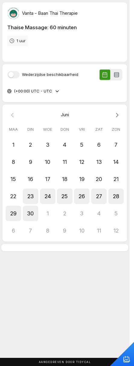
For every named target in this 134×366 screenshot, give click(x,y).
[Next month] (116, 115)
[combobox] (14, 91)
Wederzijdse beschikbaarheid (50, 75)
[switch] (14, 74)
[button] (30, 196)
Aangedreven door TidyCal (65, 362)
